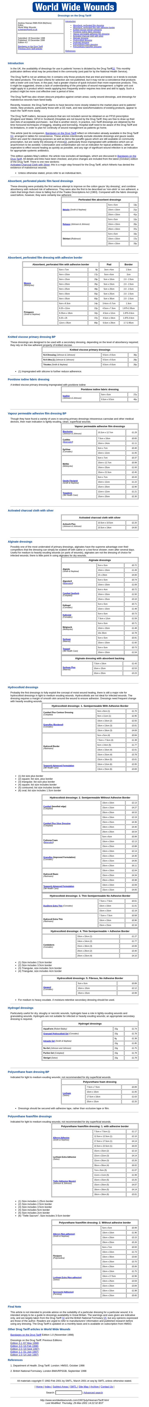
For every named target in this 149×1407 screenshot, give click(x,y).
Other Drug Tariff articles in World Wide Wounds (39, 1329)
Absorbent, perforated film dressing (88, 25)
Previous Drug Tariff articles (30, 49)
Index (48, 1386)
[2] (65, 141)
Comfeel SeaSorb (71, 593)
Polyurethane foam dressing (85, 45)
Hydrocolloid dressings (23, 687)
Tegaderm (67, 493)
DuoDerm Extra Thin (52, 906)
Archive (94, 1386)
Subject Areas (61, 1386)
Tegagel (66, 649)
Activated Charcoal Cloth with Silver (30, 164)
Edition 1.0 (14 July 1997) (24, 1354)
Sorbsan (67, 639)
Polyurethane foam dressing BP (28, 1071)
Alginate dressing (80, 38)
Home (39, 1386)
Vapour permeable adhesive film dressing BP (37, 413)
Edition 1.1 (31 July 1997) (24, 1351)
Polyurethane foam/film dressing (87, 47)
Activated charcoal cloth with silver (88, 36)
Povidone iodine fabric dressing (87, 32)
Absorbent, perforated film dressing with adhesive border (45, 257)
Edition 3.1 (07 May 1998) (24, 1343)
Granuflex (48, 857)
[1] (113, 68)
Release (66, 224)
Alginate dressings (20, 541)
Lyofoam (67, 1093)
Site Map (84, 1386)
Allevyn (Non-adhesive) (64, 1234)
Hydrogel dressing (81, 42)
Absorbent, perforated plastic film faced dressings (40, 181)
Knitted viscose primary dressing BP (32, 336)
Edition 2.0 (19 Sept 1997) (24, 1348)
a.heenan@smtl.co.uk (27, 29)
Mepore (27, 283)
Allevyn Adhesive (61, 1138)
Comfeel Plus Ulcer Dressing (56, 823)
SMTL (73, 1386)
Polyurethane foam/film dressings (30, 1116)
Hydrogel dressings (20, 1007)
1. (11, 1365)
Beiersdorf (68, 442)
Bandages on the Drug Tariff (30, 46)
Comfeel (47, 806)
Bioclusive (68, 431)
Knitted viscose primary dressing (87, 30)
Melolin (66, 210)
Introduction (70, 21)
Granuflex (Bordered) (53, 725)
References (70, 51)
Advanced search (93, 1392)
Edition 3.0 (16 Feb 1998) (24, 1346)
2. (11, 1370)
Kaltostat (67, 615)
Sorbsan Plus (69, 667)
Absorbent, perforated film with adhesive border (94, 27)
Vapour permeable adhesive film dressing (91, 34)
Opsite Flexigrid (70, 481)
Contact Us (107, 1386)
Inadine (66, 396)
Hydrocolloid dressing (82, 40)
